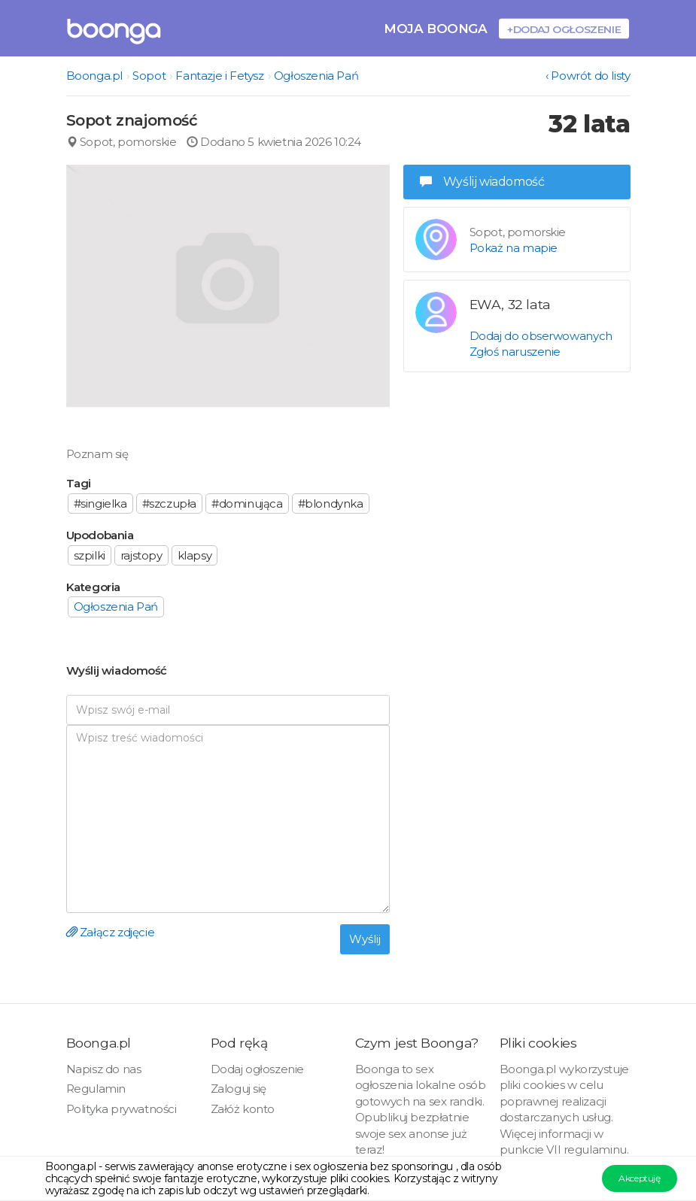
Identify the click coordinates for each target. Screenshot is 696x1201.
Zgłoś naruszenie (515, 351)
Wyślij (365, 939)
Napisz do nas (103, 1069)
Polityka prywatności (121, 1109)
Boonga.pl (94, 75)
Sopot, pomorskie (121, 142)
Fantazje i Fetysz (219, 75)
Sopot (149, 75)
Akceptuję (639, 1178)
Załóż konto (243, 1109)
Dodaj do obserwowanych (541, 336)
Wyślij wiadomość (482, 181)
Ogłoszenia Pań (316, 75)
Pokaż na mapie (514, 248)
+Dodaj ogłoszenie (564, 29)
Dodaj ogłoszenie (258, 1069)
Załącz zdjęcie (110, 932)
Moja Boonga (436, 28)
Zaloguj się (239, 1088)
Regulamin (96, 1088)
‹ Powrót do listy (588, 75)
